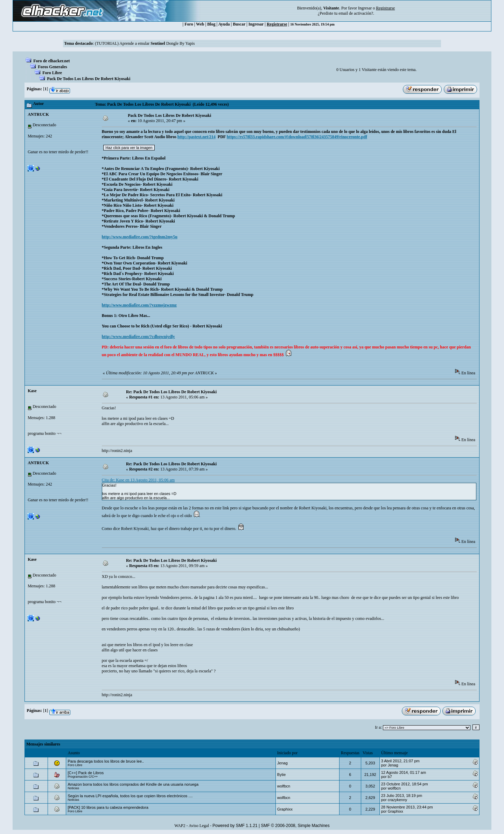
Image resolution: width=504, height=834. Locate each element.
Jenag (282, 763)
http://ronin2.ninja (117, 450)
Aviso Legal (199, 825)
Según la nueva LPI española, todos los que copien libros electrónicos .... (130, 796)
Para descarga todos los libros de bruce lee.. (106, 761)
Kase (32, 390)
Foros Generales (52, 66)
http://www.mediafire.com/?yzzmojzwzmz (139, 305)
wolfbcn (283, 786)
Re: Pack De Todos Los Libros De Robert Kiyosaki (171, 391)
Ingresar (365, 8)
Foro (188, 24)
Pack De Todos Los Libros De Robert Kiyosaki (88, 78)
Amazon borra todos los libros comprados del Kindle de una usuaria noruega (133, 784)
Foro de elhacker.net (51, 60)
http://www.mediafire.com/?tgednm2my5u (139, 236)
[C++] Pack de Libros (86, 773)
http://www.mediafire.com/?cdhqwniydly (138, 336)
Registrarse (277, 24)
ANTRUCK (38, 114)
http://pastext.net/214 (196, 136)
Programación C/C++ (83, 776)
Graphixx (285, 809)
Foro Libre (52, 72)
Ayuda (224, 24)
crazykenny (397, 800)
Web (200, 24)
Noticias (73, 788)
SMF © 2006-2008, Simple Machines (295, 825)
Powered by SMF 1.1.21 (235, 825)
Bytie (281, 774)
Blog (211, 24)
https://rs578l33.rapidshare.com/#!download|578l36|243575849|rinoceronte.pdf (297, 136)
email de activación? (355, 13)
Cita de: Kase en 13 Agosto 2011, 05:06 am (138, 480)
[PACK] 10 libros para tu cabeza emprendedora (108, 807)
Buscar (239, 24)
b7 (390, 777)
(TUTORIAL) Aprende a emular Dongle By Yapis (145, 43)
